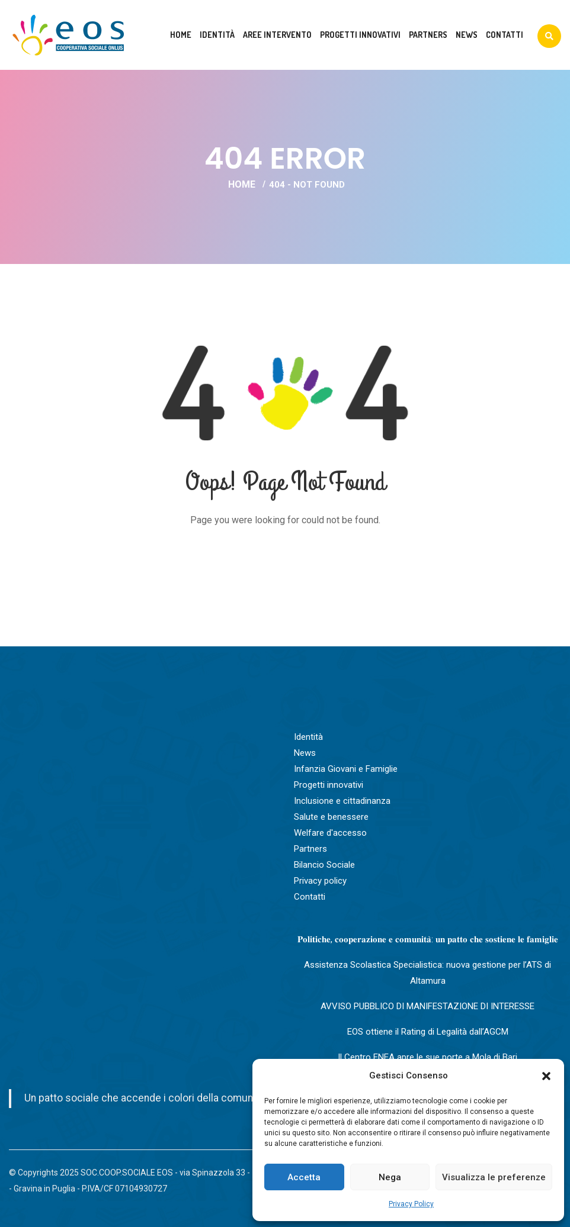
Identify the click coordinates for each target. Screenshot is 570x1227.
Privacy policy (320, 880)
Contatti (504, 35)
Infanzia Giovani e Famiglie (346, 769)
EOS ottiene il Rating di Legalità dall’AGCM (427, 1031)
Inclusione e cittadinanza (342, 801)
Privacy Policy (411, 1204)
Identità (217, 35)
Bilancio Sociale (324, 864)
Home (180, 35)
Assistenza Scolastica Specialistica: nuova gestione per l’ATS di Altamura (427, 972)
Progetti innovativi (360, 35)
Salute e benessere (331, 816)
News (467, 35)
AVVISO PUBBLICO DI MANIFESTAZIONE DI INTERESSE (427, 1006)
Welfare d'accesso (330, 832)
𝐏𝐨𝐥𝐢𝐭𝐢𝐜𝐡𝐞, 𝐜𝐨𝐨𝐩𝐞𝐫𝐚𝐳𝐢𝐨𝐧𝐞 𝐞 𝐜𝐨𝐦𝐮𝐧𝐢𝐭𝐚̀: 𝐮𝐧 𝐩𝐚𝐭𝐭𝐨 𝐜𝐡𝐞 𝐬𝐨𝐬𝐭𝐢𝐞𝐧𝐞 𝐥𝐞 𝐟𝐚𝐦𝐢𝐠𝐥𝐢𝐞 (427, 939)
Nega (390, 1177)
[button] (546, 1076)
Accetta (304, 1177)
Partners (428, 35)
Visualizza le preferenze (494, 1177)
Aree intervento (277, 35)
